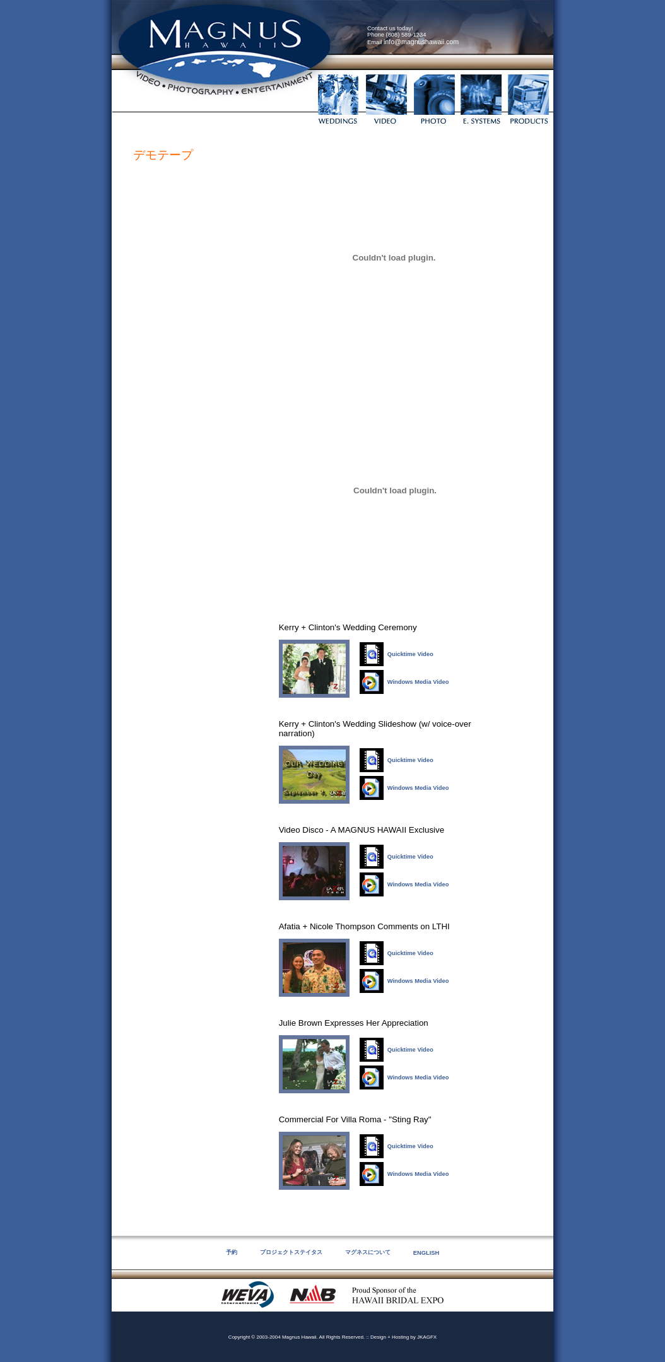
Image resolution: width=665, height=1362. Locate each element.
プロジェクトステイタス (291, 1252)
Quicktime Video (410, 654)
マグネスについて (368, 1252)
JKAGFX (427, 1337)
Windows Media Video (418, 682)
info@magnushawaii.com (421, 41)
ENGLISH (426, 1253)
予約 (231, 1252)
